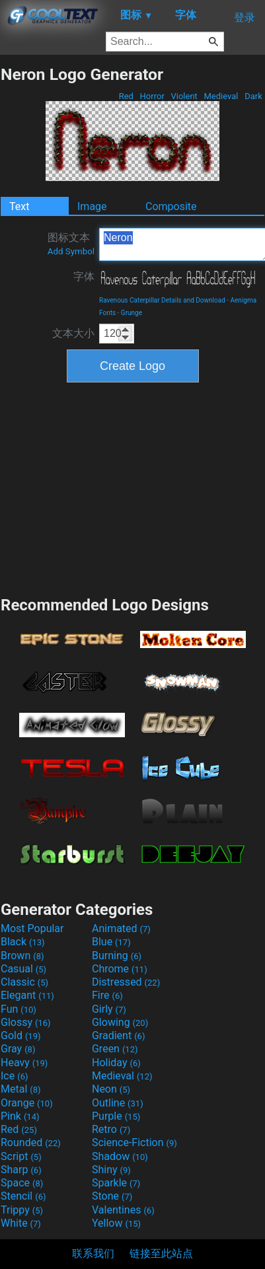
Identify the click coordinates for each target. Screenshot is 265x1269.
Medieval (221, 96)
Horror (152, 96)
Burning (116, 955)
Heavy (24, 1062)
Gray (18, 1048)
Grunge (131, 312)
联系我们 (93, 1253)
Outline (117, 1103)
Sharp (21, 1169)
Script (21, 1156)
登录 (244, 17)
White (21, 1223)
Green (115, 1048)
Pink (20, 1116)
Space (22, 1183)
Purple (116, 1116)
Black (23, 941)
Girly (109, 1009)
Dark (253, 96)
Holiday (116, 1062)
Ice (14, 1076)
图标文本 (71, 243)
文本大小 (73, 333)
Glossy (26, 1022)
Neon (111, 1089)
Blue (111, 941)
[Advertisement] (133, 487)
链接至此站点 (161, 1253)
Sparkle (116, 1183)
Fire (107, 995)
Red (125, 96)
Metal (21, 1089)
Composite (171, 206)
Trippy (22, 1210)
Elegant (27, 995)
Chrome (119, 968)
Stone (112, 1196)
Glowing (120, 1022)
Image (92, 206)
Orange (27, 1103)
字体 (84, 276)
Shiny (111, 1169)
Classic (24, 982)
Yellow (116, 1223)
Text (19, 206)
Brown (22, 955)
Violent (184, 96)
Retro (111, 1129)
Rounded (31, 1142)
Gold (21, 1035)
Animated (121, 928)
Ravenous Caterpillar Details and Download (162, 300)
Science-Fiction (134, 1142)
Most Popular (32, 928)
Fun (18, 1009)
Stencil (23, 1196)
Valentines (123, 1210)
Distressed (126, 982)
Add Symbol (71, 251)
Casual (23, 968)
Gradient (118, 1035)
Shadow (120, 1156)
